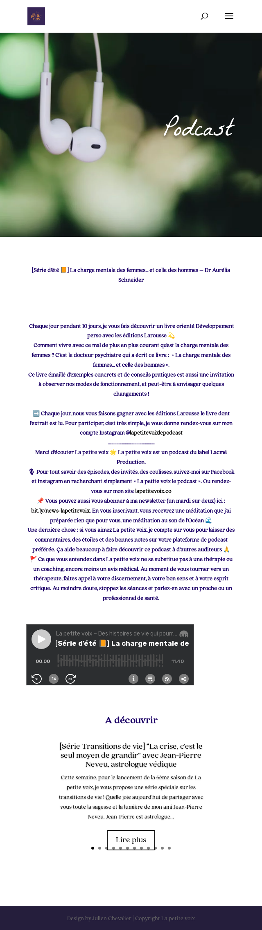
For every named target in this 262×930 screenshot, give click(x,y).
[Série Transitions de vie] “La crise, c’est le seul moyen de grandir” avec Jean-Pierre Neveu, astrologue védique (131, 756)
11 (162, 848)
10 (155, 848)
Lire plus (131, 841)
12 (169, 848)
